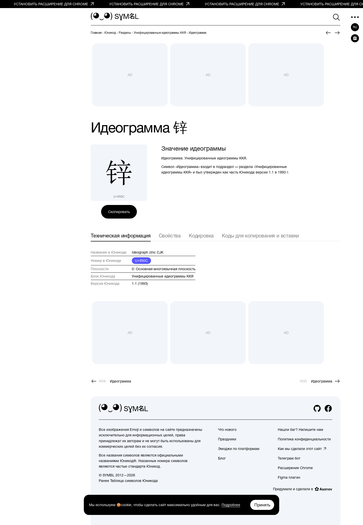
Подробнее (231, 505)
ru (355, 27)
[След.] (337, 33)
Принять (262, 505)
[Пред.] (328, 33)
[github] (317, 408)
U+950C (141, 261)
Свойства (170, 235)
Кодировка (201, 235)
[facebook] (328, 408)
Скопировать (119, 212)
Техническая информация (121, 235)
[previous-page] (96, 32)
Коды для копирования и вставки (260, 235)
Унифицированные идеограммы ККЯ (162, 276)
